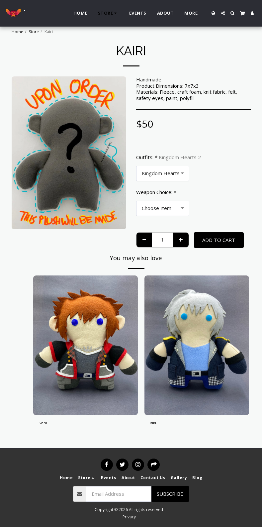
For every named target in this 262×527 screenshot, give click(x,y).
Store (34, 32)
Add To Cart (218, 240)
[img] (85, 345)
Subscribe (170, 493)
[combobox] (162, 173)
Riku (154, 424)
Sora (44, 424)
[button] (222, 13)
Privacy (129, 517)
